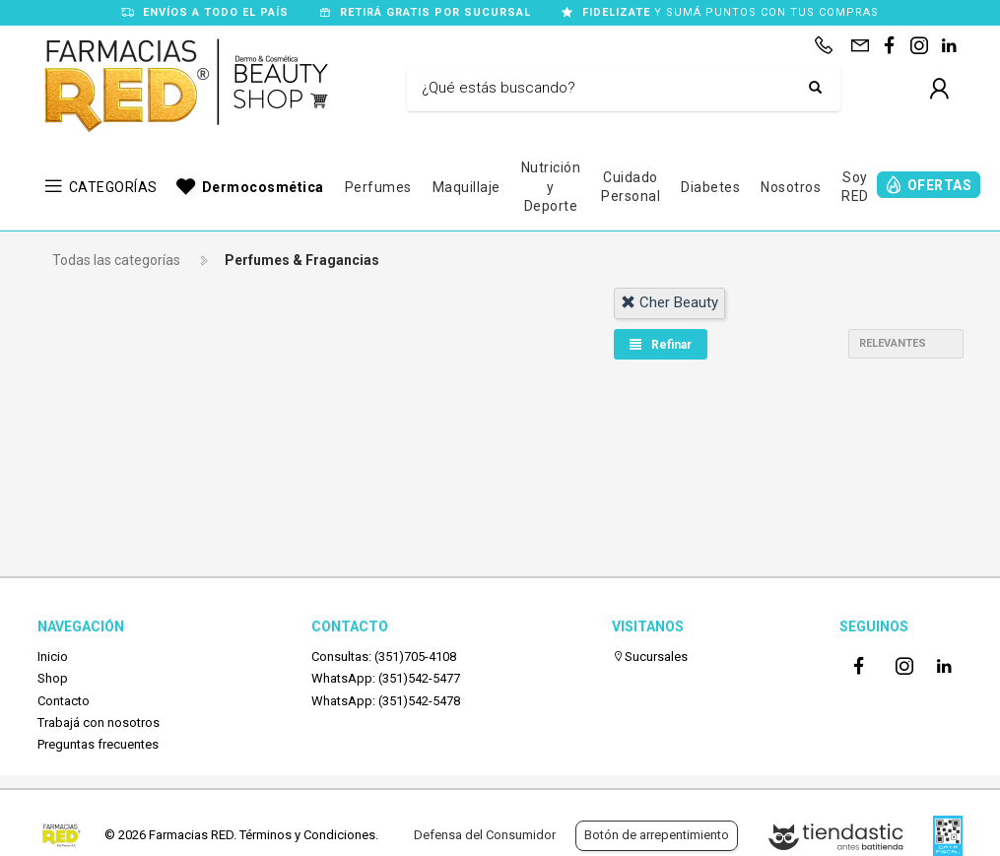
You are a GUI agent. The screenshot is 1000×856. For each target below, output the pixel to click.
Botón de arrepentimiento (656, 834)
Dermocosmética (263, 187)
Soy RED (855, 187)
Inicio (52, 656)
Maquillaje (466, 187)
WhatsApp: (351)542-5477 (385, 678)
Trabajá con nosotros (98, 722)
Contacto (63, 700)
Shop (52, 678)
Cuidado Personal (630, 187)
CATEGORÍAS (113, 187)
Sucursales (650, 656)
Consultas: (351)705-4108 (383, 656)
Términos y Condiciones (307, 834)
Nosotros (791, 187)
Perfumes (378, 187)
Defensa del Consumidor (485, 834)
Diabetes (710, 187)
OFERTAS (939, 185)
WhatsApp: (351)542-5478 (385, 700)
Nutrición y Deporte (551, 187)
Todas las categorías (116, 260)
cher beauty (669, 302)
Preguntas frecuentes (98, 744)
